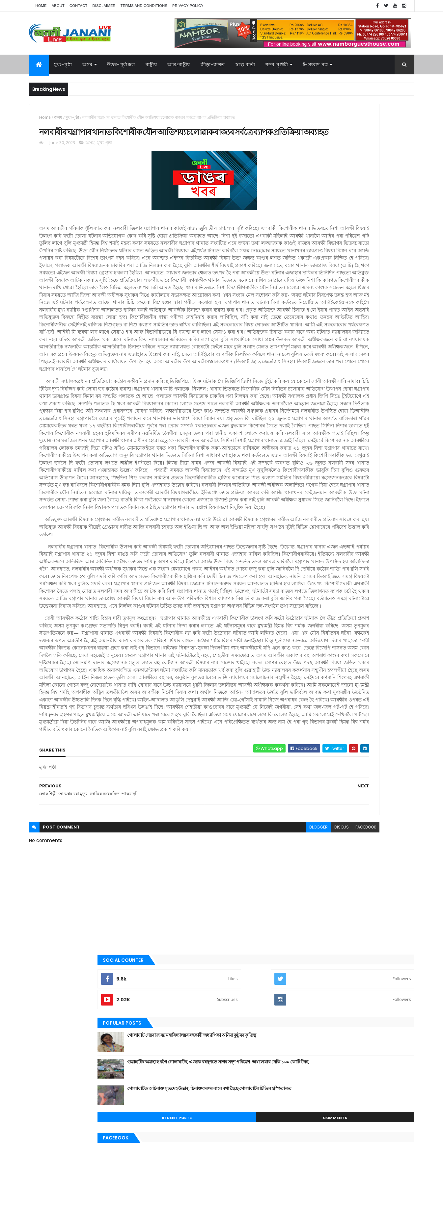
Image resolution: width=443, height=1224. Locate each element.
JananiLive (63, 1209)
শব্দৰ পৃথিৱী (276, 64)
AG (43, 1215)
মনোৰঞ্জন (307, 515)
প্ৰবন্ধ (303, 493)
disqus (244, 1061)
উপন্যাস (306, 426)
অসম (87, 64)
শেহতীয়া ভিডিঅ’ (312, 571)
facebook (268, 1061)
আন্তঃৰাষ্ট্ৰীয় (308, 404)
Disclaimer (104, 6)
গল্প (302, 459)
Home (41, 6)
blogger (221, 1061)
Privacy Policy (188, 6)
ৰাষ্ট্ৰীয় (304, 548)
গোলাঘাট (306, 470)
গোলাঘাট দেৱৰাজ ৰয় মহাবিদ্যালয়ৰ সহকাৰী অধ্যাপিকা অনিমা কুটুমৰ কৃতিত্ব (362, 187)
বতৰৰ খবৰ (308, 504)
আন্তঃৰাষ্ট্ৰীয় (178, 64)
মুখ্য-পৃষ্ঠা (63, 64)
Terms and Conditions (144, 6)
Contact (78, 6)
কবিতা (304, 437)
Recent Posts (324, 267)
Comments (384, 267)
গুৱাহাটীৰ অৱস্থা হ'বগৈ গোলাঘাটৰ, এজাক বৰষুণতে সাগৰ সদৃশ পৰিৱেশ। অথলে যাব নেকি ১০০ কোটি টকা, (369, 217)
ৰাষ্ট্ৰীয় (151, 64)
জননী (304, 482)
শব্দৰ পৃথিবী (308, 560)
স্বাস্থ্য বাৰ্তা (245, 64)
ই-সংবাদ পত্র (315, 64)
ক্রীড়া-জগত (213, 64)
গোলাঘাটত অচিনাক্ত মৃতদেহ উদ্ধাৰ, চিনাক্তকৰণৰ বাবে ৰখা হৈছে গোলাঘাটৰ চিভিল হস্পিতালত (367, 241)
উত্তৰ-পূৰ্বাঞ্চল (121, 64)
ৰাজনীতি (306, 537)
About (58, 6)
